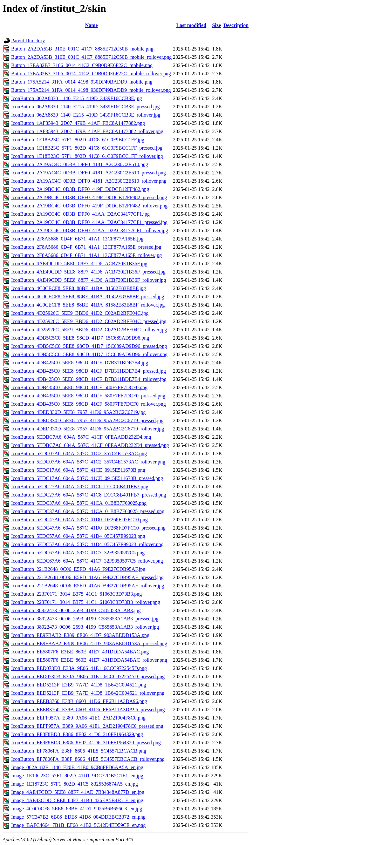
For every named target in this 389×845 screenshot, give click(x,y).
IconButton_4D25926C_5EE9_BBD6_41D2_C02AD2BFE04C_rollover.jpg (89, 329)
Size (216, 25)
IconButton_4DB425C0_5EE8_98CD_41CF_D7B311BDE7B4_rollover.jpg (89, 379)
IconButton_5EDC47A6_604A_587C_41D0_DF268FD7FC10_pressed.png (88, 528)
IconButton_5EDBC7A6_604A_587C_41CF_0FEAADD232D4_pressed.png (90, 445)
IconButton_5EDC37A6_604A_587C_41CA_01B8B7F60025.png (79, 503)
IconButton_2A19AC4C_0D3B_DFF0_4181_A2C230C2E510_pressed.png (88, 172)
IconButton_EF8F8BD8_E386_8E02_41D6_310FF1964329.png (77, 734)
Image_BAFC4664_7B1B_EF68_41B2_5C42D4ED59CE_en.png (78, 825)
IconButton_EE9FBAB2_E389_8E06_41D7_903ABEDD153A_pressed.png (89, 643)
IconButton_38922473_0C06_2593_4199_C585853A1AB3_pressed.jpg (85, 618)
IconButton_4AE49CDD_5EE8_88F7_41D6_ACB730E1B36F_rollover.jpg (88, 280)
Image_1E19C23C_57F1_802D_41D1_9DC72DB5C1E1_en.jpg (77, 775)
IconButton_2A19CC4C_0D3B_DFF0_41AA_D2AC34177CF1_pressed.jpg (89, 222)
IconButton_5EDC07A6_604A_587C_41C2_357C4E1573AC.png (79, 453)
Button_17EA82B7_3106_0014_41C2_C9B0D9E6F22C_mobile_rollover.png (91, 73)
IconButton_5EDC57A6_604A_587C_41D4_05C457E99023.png (78, 536)
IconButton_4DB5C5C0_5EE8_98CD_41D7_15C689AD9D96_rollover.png (89, 354)
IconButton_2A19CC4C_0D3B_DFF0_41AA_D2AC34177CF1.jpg (80, 214)
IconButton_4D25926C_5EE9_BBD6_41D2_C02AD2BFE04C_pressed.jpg (88, 321)
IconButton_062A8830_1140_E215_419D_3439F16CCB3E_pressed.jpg (85, 106)
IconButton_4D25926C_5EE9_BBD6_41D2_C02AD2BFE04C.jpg (79, 313)
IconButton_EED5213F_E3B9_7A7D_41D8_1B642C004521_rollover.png (87, 693)
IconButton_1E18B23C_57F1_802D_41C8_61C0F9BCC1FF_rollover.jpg (87, 156)
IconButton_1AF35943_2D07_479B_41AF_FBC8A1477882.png (78, 123)
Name (91, 25)
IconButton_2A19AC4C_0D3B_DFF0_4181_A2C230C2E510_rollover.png (88, 181)
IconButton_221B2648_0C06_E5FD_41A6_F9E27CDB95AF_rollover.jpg (87, 585)
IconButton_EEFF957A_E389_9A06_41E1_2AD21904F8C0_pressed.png (87, 726)
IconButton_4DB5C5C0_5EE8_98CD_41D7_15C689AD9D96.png (80, 338)
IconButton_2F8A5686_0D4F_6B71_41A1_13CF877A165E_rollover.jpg (86, 255)
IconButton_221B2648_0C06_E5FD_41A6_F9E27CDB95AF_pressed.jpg (87, 577)
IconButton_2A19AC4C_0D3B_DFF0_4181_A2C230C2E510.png (79, 164)
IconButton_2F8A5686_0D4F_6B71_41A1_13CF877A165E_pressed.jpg (86, 247)
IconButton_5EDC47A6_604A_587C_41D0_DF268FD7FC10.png (79, 519)
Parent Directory (28, 40)
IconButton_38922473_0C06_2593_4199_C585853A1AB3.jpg (76, 610)
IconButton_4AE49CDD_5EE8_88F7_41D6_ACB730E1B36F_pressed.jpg (88, 271)
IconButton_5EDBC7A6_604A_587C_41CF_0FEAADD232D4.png (81, 437)
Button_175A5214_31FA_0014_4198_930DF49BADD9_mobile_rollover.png (91, 90)
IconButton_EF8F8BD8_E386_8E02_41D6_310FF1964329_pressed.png (86, 742)
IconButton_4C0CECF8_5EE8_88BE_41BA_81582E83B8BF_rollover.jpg (88, 305)
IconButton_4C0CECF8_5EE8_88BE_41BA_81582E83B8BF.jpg (78, 288)
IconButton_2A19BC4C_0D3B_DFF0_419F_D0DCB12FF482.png (80, 189)
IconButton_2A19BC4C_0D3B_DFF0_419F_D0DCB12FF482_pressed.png (89, 197)
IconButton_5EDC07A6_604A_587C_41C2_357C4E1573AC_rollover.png (88, 461)
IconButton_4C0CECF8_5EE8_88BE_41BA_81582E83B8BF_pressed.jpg (87, 296)
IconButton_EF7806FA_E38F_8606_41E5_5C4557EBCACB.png (78, 751)
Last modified (191, 25)
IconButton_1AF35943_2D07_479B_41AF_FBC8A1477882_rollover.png (87, 131)
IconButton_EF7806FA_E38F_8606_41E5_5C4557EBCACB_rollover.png (88, 759)
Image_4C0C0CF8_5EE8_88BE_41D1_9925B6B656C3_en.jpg (76, 808)
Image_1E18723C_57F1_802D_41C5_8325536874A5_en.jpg (74, 784)
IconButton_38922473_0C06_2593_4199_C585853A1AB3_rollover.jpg (85, 627)
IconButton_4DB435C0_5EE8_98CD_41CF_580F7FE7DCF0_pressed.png (88, 395)
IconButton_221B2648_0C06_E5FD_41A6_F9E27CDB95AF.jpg (78, 569)
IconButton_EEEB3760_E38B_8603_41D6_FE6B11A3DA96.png (79, 701)
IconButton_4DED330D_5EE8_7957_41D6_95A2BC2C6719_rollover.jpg (87, 428)
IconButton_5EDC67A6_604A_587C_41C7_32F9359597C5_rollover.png (87, 561)
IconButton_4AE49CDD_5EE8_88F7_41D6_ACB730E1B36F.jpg (79, 263)
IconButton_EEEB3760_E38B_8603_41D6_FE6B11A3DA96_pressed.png (88, 709)
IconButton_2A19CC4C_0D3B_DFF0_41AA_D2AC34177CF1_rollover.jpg (89, 230)
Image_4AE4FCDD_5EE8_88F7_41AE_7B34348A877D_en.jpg (77, 792)
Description (236, 25)
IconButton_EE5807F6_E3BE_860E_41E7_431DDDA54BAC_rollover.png (89, 660)
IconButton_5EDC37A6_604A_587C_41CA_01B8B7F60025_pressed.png (87, 511)
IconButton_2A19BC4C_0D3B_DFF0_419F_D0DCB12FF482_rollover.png (89, 205)
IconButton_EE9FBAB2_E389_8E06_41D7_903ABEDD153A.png (80, 635)
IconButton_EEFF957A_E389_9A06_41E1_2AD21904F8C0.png (78, 717)
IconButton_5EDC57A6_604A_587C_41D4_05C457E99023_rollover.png (87, 544)
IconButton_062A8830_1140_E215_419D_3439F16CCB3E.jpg (76, 98)
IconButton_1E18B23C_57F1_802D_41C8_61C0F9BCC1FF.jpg (77, 139)
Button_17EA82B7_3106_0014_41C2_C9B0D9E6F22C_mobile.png (82, 65)
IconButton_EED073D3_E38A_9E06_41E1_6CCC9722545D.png (79, 668)
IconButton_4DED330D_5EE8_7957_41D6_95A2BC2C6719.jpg (78, 412)
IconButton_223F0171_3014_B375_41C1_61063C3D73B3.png (76, 594)
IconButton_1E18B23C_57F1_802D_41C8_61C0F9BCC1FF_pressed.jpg (86, 148)
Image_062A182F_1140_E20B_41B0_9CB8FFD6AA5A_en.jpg (77, 767)
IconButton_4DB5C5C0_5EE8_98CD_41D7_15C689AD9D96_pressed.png (89, 346)
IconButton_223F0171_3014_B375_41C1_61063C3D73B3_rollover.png (85, 602)
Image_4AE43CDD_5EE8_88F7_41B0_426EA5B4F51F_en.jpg (77, 800)
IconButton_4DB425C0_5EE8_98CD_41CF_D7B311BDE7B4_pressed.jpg (88, 371)
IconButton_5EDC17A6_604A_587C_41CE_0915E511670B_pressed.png (87, 478)
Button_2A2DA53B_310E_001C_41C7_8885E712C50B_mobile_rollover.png (91, 57)
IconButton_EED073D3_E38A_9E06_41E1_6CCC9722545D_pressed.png (88, 676)
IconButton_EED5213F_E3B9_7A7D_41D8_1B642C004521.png (78, 684)
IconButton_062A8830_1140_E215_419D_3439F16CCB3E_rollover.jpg (85, 115)
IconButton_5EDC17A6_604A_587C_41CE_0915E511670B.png (78, 470)
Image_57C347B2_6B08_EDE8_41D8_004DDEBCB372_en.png (78, 817)
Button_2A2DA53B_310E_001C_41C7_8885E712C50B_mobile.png (82, 48)
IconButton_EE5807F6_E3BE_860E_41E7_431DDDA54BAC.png (80, 651)
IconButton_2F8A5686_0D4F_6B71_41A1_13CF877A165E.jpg (77, 238)
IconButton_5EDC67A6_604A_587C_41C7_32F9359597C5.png (78, 552)
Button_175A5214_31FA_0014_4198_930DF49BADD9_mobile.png (82, 81)
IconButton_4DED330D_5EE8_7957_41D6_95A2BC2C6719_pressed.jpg (87, 420)
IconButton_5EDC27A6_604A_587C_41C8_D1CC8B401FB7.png (79, 486)
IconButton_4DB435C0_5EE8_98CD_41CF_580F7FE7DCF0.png (79, 387)
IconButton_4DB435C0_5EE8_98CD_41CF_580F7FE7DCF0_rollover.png (88, 404)
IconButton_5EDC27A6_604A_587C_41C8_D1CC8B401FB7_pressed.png (88, 494)
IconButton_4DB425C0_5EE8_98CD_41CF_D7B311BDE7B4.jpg (79, 362)
